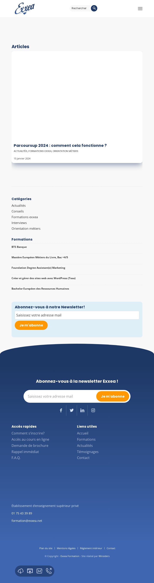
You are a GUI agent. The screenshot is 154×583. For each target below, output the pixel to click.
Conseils (18, 211)
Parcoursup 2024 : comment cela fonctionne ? (60, 145)
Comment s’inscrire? (28, 433)
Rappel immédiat (25, 451)
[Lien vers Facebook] (61, 410)
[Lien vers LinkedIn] (82, 410)
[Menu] (140, 8)
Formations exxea (40, 151)
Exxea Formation (70, 556)
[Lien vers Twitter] (71, 410)
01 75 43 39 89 (22, 513)
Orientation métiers (65, 151)
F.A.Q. (16, 457)
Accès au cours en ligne (30, 439)
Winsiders (104, 556)
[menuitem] (46, 548)
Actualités (20, 151)
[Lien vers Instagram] (93, 410)
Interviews (19, 223)
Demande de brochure (30, 445)
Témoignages (88, 451)
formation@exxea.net (27, 521)
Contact (83, 457)
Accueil (82, 433)
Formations (86, 439)
